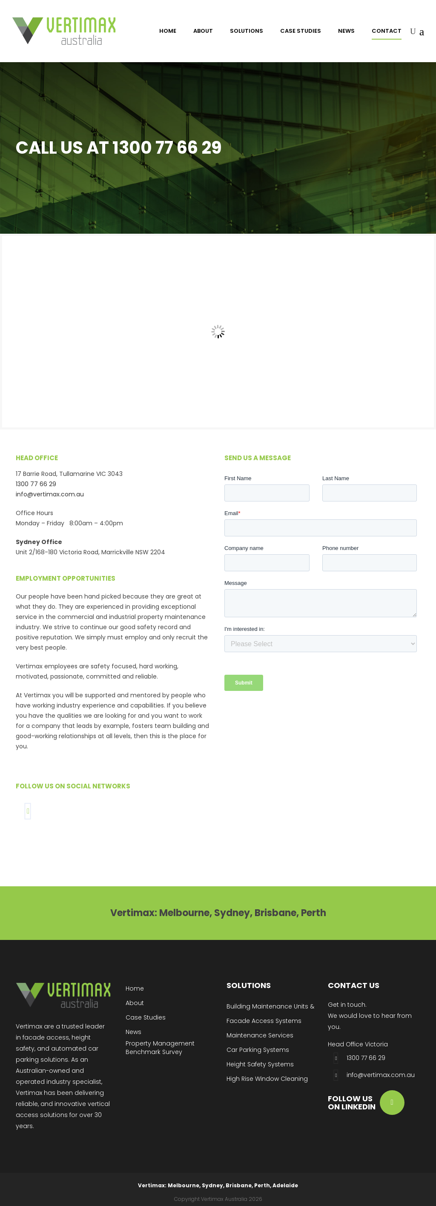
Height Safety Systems (260, 1064)
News (133, 1032)
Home (135, 988)
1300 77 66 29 (36, 484)
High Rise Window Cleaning (267, 1078)
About (135, 1003)
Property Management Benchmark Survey (160, 1047)
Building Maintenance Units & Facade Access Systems (270, 1013)
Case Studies (146, 1017)
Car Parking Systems (258, 1050)
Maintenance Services (260, 1035)
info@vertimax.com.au (50, 494)
